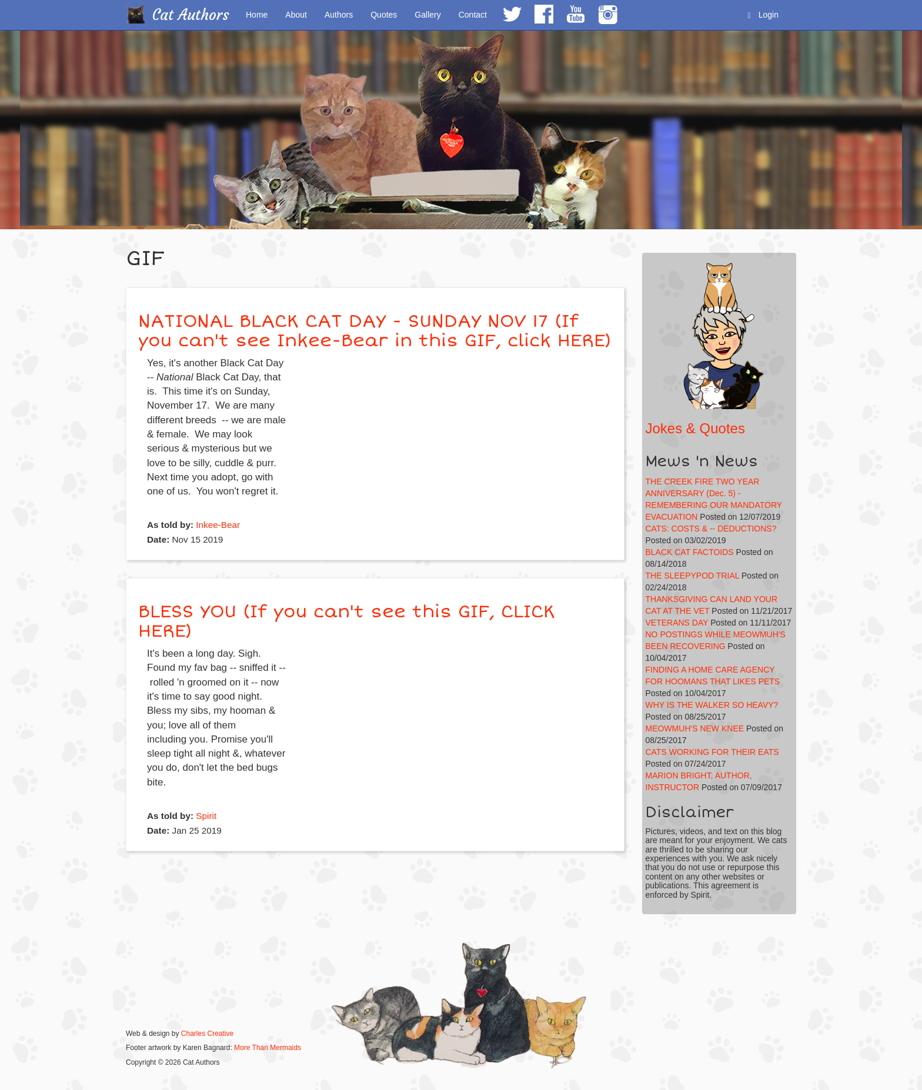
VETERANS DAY (677, 622)
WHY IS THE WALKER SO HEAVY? (712, 705)
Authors (339, 14)
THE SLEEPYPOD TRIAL (693, 575)
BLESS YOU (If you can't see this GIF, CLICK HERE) (346, 621)
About (296, 14)
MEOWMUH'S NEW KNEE (695, 728)
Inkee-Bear (218, 525)
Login (763, 15)
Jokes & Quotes (695, 428)
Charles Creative (207, 1033)
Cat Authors (190, 15)
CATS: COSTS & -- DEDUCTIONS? (711, 528)
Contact (473, 14)
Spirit (206, 816)
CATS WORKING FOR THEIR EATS (712, 752)
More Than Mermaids (267, 1048)
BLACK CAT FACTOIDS (690, 552)
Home (257, 14)
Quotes (383, 14)
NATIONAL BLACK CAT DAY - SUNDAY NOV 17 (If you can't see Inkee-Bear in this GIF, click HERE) (375, 331)
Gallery (427, 14)
